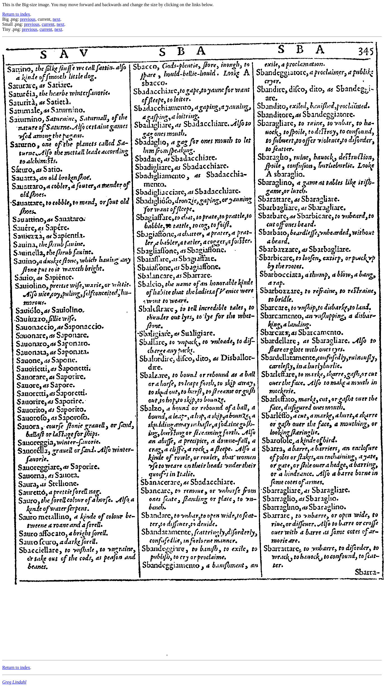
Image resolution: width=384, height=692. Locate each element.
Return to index (16, 14)
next (56, 19)
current (48, 24)
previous (28, 19)
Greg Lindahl (14, 682)
